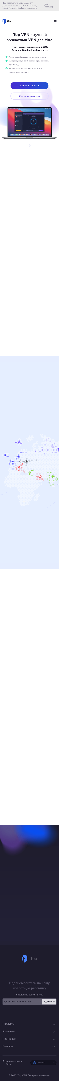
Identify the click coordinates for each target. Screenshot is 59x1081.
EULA (8, 1064)
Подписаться (49, 1002)
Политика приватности (12, 1061)
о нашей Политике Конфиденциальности (20, 6)
